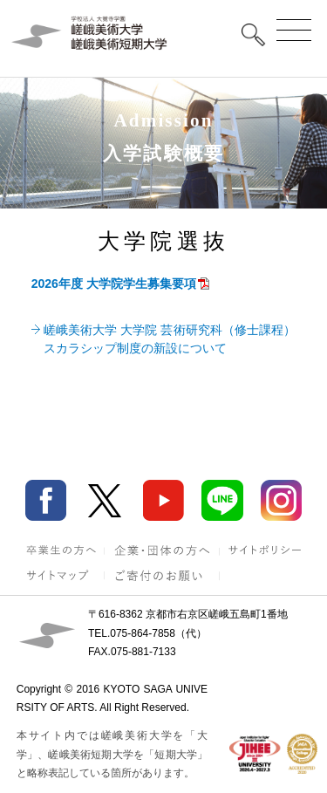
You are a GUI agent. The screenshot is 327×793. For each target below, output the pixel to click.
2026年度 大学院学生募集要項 (113, 284)
